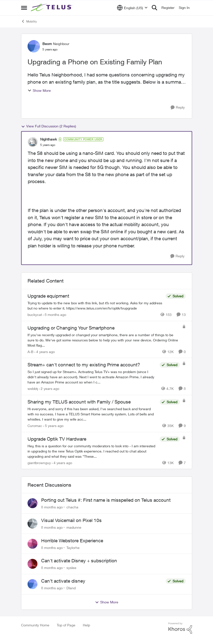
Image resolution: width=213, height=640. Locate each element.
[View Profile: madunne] (32, 523)
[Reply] (178, 107)
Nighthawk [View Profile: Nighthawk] (48, 139)
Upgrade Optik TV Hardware (57, 439)
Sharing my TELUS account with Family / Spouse (79, 401)
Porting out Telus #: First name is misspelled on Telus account (106, 500)
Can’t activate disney (63, 581)
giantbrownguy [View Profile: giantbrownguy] (39, 462)
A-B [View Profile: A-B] (30, 351)
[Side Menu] (24, 7)
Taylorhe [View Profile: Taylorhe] (73, 547)
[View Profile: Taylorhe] (32, 544)
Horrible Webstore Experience (72, 540)
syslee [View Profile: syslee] (71, 568)
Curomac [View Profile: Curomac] (35, 426)
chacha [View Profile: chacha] (72, 507)
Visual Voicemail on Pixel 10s (71, 520)
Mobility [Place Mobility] (29, 21)
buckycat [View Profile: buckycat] (35, 314)
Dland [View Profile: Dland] (71, 588)
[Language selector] (132, 8)
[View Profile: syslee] (32, 564)
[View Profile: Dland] (32, 584)
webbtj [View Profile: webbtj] (33, 388)
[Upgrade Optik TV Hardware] (92, 451)
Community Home (35, 625)
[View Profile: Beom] (34, 46)
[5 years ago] (53, 425)
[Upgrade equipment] (95, 305)
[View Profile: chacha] (32, 503)
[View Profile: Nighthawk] (33, 142)
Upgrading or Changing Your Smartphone (71, 328)
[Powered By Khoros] (180, 628)
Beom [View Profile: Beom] (47, 44)
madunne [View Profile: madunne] (73, 527)
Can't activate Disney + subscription (79, 560)
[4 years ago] (44, 351)
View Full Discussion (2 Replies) (48, 126)
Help (86, 625)
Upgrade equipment (48, 296)
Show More (39, 90)
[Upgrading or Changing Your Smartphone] (104, 340)
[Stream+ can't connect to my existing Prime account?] (92, 377)
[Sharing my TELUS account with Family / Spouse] (92, 414)
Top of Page (66, 625)
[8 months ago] (54, 314)
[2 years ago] (49, 388)
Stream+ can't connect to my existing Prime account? (84, 364)
